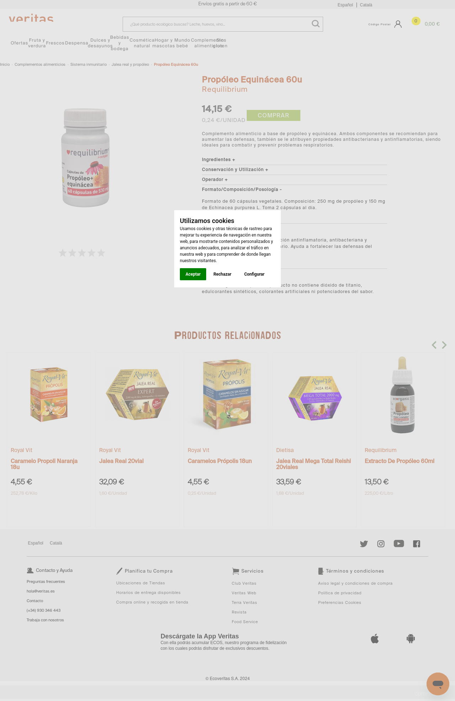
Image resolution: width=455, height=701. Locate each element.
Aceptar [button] (193, 274)
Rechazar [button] (222, 274)
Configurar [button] (254, 274)
